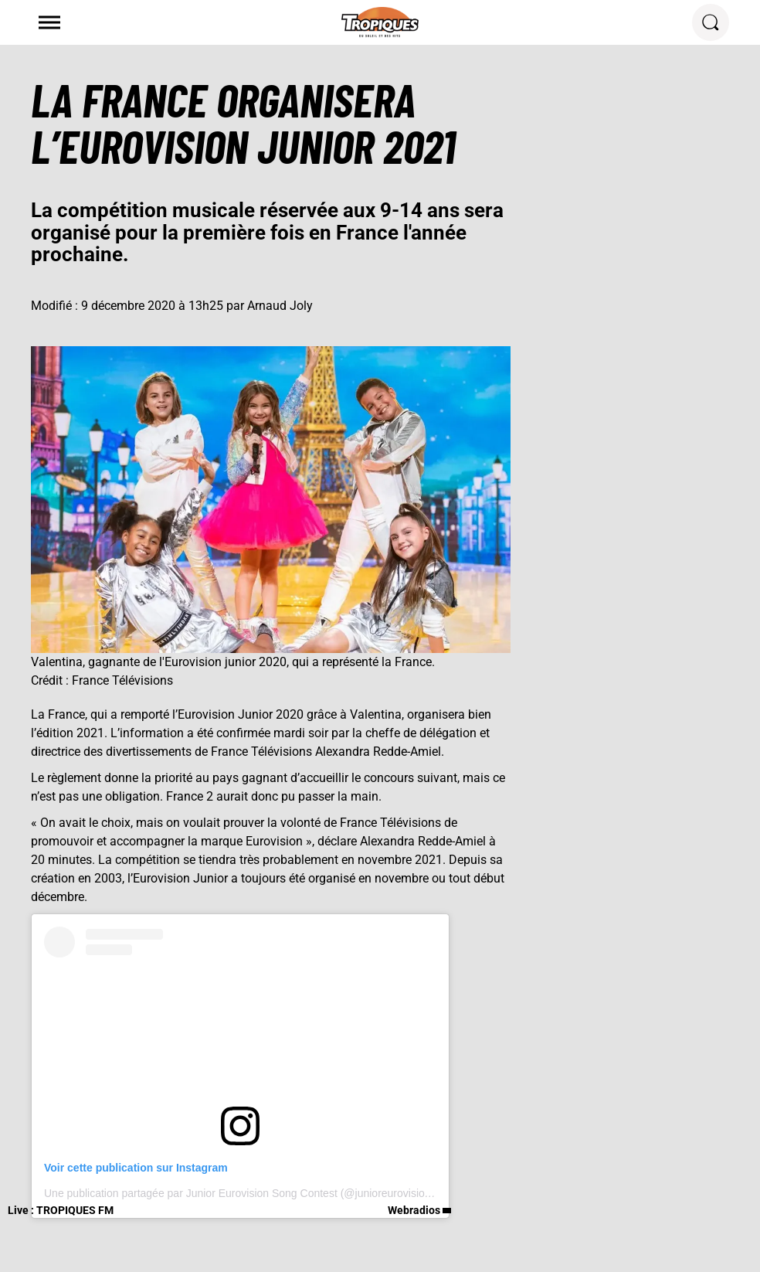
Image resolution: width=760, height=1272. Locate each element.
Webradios (414, 1210)
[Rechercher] (710, 22)
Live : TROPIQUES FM (61, 1210)
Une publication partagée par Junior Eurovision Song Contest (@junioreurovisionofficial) (254, 1193)
